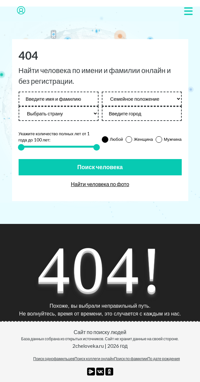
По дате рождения (163, 358)
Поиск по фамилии (130, 358)
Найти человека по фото (100, 184)
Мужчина (173, 139)
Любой (116, 139)
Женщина (143, 139)
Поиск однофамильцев (54, 358)
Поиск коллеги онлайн (94, 358)
